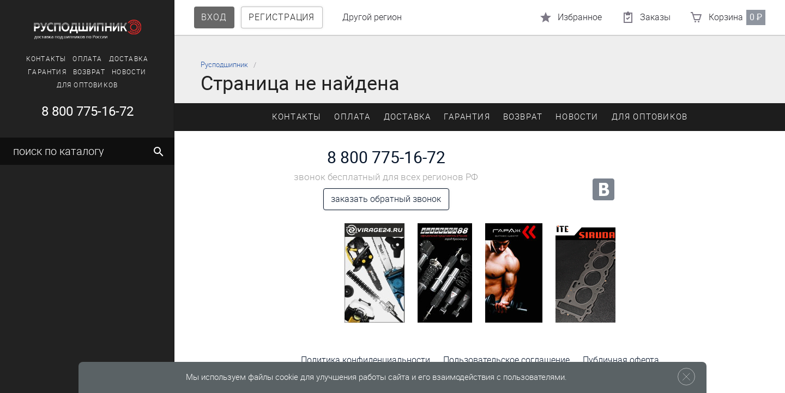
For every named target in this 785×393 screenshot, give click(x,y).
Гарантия (47, 72)
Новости (129, 72)
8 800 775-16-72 (87, 111)
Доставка (129, 59)
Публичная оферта (621, 360)
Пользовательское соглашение (506, 360)
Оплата (87, 59)
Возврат (89, 72)
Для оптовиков (87, 85)
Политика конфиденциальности (365, 360)
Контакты (46, 59)
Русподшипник (224, 65)
